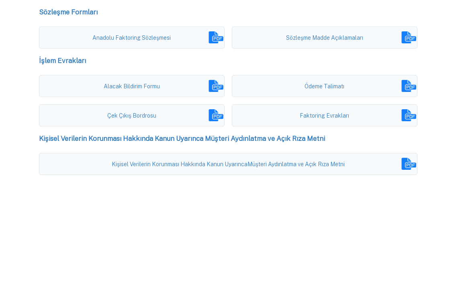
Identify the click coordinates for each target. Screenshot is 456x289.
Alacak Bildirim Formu (132, 86)
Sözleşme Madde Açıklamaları (324, 38)
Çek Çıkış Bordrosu (131, 115)
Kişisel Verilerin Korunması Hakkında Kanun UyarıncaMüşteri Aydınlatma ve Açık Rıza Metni (228, 164)
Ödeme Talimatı (324, 86)
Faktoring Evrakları (324, 115)
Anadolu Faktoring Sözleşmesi (131, 38)
